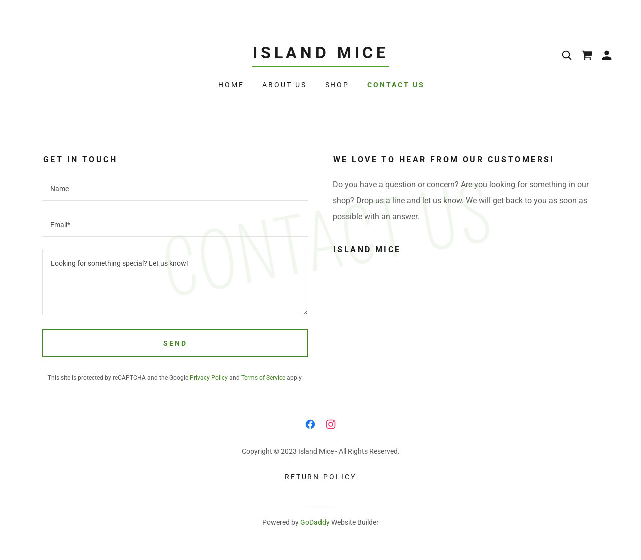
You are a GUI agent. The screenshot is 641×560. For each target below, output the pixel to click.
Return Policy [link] (321, 477)
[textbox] (175, 189)
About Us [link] (284, 85)
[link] (320, 55)
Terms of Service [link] (263, 377)
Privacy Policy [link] (209, 377)
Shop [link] (337, 85)
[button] (607, 55)
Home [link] (231, 85)
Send (175, 343)
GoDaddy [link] (315, 522)
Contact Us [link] (396, 85)
